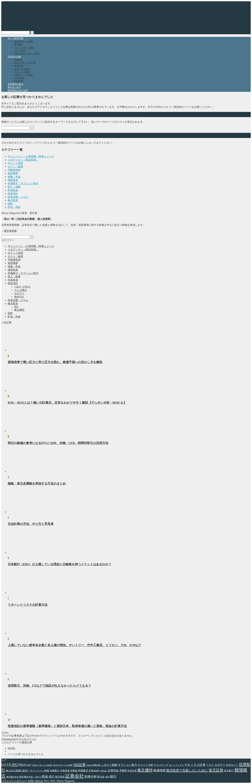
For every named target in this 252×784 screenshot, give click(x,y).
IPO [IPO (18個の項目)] (15, 765)
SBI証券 (18, 60)
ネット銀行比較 (15, 38)
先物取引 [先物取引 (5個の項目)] (54, 770)
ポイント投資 (15, 163)
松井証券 (18, 81)
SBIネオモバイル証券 (25, 63)
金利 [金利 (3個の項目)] (107, 777)
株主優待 (19, 309)
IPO (16, 306)
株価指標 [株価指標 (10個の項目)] (159, 770)
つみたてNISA (22, 286)
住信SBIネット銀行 (23, 41)
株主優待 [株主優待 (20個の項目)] (145, 770)
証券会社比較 (14, 56)
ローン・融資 (15, 166)
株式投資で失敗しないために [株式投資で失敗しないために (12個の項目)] (187, 770)
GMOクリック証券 (23, 75)
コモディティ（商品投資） (23, 159)
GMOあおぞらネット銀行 (27, 53)
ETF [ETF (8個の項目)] (3, 764)
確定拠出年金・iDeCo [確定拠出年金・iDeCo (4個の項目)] (30, 776)
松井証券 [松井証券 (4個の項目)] (132, 770)
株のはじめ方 (14, 87)
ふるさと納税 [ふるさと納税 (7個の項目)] (109, 764)
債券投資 (13, 180)
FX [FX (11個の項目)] (9, 764)
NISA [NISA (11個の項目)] (22, 764)
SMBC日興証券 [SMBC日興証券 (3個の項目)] (93, 765)
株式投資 (13, 200)
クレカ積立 (20, 290)
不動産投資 (14, 170)
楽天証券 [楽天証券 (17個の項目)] (216, 770)
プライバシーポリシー (14, 780)
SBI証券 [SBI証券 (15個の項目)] (79, 765)
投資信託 (13, 193)
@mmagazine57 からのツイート (19, 739)
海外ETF (19, 296)
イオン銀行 (19, 50)
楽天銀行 (18, 44)
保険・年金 (14, 176)
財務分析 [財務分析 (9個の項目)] (91, 776)
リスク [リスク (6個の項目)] (210, 764)
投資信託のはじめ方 (18, 90)
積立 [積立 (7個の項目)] (51, 776)
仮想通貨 (13, 173)
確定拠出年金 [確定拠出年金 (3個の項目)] (12, 777)
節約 (10, 203)
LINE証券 (19, 78)
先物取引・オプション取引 (23, 183)
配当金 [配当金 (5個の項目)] (101, 776)
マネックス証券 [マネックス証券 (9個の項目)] (195, 764)
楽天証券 (18, 66)
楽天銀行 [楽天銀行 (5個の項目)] (229, 770)
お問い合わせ (35, 780)
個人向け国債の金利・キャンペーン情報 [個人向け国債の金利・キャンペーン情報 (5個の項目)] (27, 770)
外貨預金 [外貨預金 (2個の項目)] (103, 771)
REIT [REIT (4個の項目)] (29, 765)
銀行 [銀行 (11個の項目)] (113, 776)
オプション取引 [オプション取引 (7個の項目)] (127, 764)
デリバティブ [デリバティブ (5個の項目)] (161, 765)
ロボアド (19, 293)
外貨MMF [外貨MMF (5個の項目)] (94, 770)
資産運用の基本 (15, 84)
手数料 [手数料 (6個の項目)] (123, 770)
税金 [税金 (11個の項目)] (45, 776)
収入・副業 (14, 186)
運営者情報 (10, 230)
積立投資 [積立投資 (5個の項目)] (60, 776)
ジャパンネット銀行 (24, 47)
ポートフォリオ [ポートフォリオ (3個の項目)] (176, 765)
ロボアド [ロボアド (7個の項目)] (220, 764)
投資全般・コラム (18, 197)
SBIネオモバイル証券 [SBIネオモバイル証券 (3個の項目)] (62, 765)
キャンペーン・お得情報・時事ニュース (31, 156)
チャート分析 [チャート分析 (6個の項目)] (145, 764)
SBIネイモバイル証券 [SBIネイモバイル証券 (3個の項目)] (42, 765)
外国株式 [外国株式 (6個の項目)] (83, 770)
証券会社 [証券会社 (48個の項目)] (74, 776)
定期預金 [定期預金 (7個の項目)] (113, 770)
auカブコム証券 (22, 69)
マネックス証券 (22, 72)
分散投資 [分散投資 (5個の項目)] (65, 770)
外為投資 (13, 190)
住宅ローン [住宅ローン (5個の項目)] (232, 765)
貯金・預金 (14, 207)
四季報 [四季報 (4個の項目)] (73, 770)
